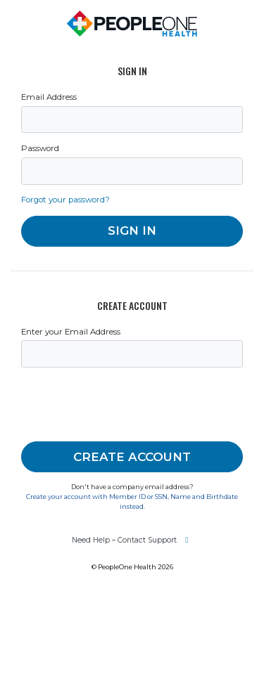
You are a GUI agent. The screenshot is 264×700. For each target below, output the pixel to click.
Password (40, 148)
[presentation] (128, 404)
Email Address (49, 97)
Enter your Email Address (70, 332)
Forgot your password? (65, 200)
